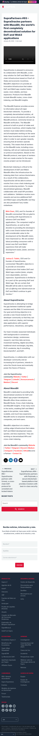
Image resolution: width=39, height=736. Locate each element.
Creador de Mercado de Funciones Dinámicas (9, 617)
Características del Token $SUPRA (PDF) (27, 645)
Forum (4, 693)
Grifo (22, 599)
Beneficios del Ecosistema (6, 644)
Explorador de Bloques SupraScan (8, 623)
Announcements (27, 379)
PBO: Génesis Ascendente (6, 677)
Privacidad (5, 726)
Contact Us (17, 453)
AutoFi (4, 588)
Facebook (18, 451)
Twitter (24, 377)
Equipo (23, 676)
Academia (24, 653)
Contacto (24, 685)
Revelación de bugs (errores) (19, 728)
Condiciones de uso (15, 726)
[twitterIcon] (10, 706)
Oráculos (5, 592)
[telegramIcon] (3, 706)
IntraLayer (5, 603)
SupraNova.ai (6, 628)
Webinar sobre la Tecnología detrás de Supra (28, 662)
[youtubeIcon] (14, 706)
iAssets (4, 612)
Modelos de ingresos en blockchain (9, 689)
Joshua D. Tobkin (12, 258)
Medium (7, 382)
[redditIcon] (14, 710)
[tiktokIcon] (6, 710)
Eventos (4, 685)
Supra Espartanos (8, 682)
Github (26, 451)
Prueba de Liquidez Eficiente (8, 608)
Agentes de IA (6, 585)
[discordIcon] (6, 706)
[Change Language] (10, 720)
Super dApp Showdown (6, 649)
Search (19, 509)
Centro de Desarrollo (28, 582)
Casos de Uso (25, 650)
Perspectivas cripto (27, 657)
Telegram (7, 379)
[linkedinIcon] (3, 710)
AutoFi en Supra (7, 631)
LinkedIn (15, 379)
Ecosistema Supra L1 (9, 640)
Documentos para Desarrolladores (27, 586)
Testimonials (6, 697)
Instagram (8, 451)
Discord (15, 382)
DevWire (23, 590)
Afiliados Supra (7, 665)
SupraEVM (5, 653)
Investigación (25, 640)
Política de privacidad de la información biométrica (19, 729)
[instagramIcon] (10, 710)
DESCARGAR (32, 1)
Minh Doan (10, 211)
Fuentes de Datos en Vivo (9, 599)
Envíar (19, 565)
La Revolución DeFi (8, 657)
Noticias (23, 667)
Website (16, 377)
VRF (3, 595)
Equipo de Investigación (25, 681)
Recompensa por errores (26, 595)
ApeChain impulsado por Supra (9, 661)
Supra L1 (4, 582)
